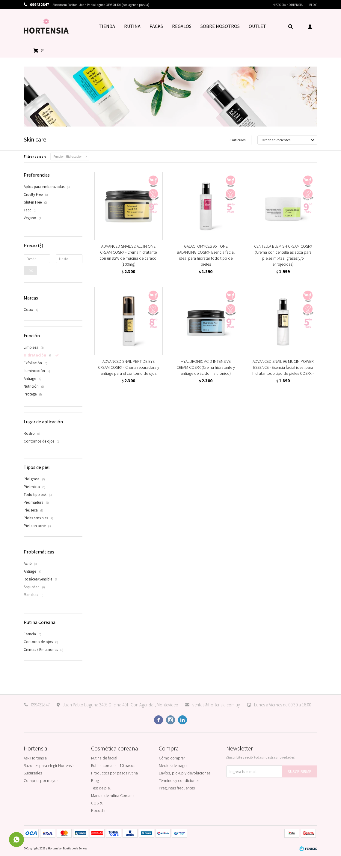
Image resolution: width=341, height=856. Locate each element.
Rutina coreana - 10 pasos (113, 765)
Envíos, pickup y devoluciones (184, 773)
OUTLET (257, 26)
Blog (313, 5)
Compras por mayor (41, 780)
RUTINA (132, 26)
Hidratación (67, 156)
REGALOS (181, 26)
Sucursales (33, 773)
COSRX (97, 803)
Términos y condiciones (179, 780)
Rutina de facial (104, 758)
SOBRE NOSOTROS (220, 26)
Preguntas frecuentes (177, 788)
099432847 (40, 705)
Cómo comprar (172, 758)
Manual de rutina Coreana (113, 795)
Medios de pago (173, 765)
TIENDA (107, 26)
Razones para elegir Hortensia (49, 765)
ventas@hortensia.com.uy (216, 705)
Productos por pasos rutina (114, 773)
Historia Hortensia (288, 5)
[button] (290, 26)
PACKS (156, 26)
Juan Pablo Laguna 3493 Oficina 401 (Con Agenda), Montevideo (120, 705)
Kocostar (99, 810)
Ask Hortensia (35, 758)
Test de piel (101, 788)
